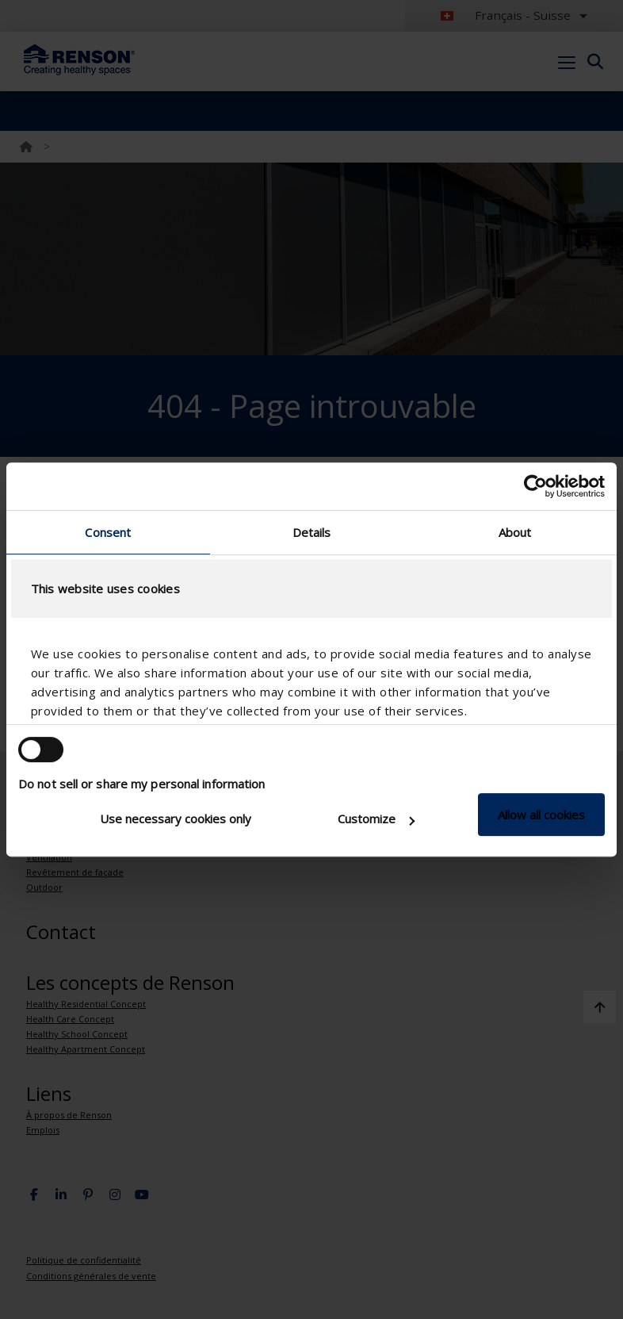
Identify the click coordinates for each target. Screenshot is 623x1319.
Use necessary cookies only (175, 818)
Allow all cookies (541, 814)
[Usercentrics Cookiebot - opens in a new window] (535, 486)
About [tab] (515, 532)
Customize (376, 818)
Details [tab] (311, 532)
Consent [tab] (108, 532)
